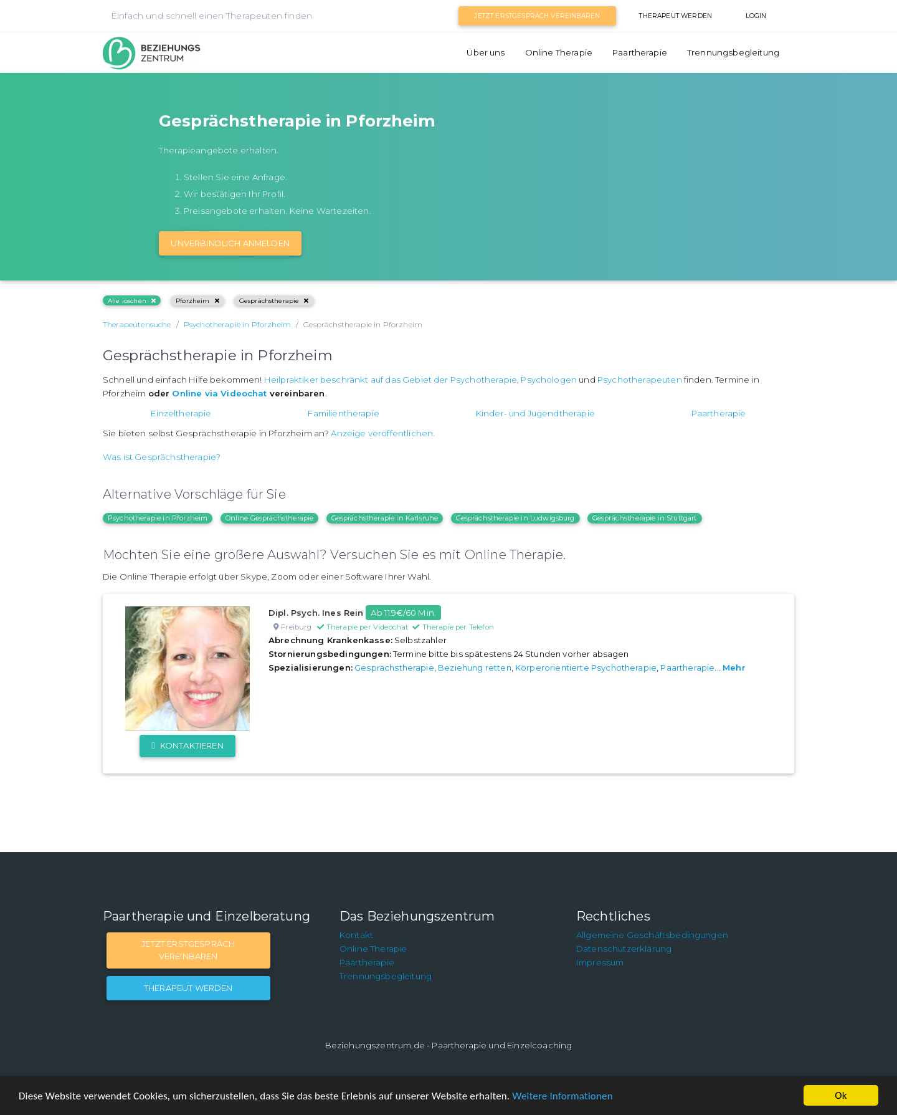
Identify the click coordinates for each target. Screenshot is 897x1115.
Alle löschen (132, 301)
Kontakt (356, 935)
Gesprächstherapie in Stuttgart (644, 518)
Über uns (486, 52)
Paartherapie (639, 52)
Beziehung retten (474, 667)
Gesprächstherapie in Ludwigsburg (515, 518)
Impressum (600, 962)
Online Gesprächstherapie (269, 518)
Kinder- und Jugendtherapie (535, 413)
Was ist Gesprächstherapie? (162, 457)
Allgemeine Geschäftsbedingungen (652, 935)
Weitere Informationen (562, 1096)
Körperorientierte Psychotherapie (586, 667)
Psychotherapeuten (639, 380)
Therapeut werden (675, 16)
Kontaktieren (187, 745)
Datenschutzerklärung (624, 949)
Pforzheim (197, 301)
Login (756, 16)
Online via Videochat (219, 393)
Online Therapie (558, 52)
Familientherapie (343, 413)
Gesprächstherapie (274, 301)
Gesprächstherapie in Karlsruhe (385, 518)
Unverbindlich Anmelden (230, 243)
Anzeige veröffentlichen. (383, 433)
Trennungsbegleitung (733, 52)
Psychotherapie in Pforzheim (157, 518)
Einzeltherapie (181, 413)
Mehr (734, 667)
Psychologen (549, 380)
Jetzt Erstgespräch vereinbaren (537, 16)
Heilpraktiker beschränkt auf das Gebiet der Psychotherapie (390, 380)
